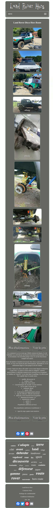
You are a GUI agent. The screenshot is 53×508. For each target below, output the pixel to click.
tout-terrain (26, 479)
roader (44, 454)
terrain (11, 453)
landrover (35, 453)
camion (13, 446)
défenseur (26, 469)
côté (12, 449)
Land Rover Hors (27, 487)
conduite (41, 465)
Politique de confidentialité (27, 493)
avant (19, 449)
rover (15, 478)
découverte (21, 461)
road (40, 462)
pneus (24, 474)
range (43, 450)
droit (15, 470)
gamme (15, 473)
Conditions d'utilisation (27, 496)
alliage (21, 465)
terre (40, 444)
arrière (34, 462)
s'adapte (23, 445)
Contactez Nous (27, 490)
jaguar (38, 469)
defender (22, 453)
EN (26, 500)
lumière (27, 465)
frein (33, 446)
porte (32, 474)
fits (32, 458)
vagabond (17, 457)
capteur (27, 450)
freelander (13, 465)
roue (26, 457)
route (40, 473)
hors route (37, 478)
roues (33, 465)
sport (39, 457)
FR (29, 500)
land (35, 449)
